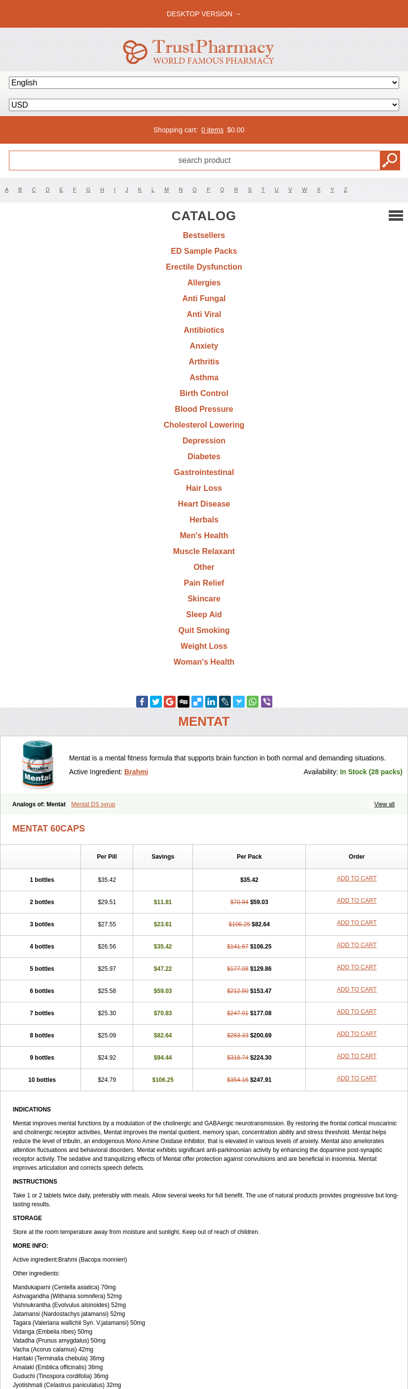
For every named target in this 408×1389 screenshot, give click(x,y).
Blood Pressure (204, 409)
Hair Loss (204, 488)
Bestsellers (204, 235)
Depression (204, 441)
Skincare (204, 599)
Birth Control (204, 393)
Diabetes (204, 456)
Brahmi (136, 772)
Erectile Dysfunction (204, 267)
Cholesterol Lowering (204, 425)
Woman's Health (204, 662)
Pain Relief (204, 583)
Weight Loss (204, 646)
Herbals (204, 520)
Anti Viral (204, 314)
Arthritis (203, 361)
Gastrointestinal (204, 472)
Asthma (204, 377)
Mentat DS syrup (93, 804)
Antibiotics (204, 330)
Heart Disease (204, 504)
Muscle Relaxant (204, 551)
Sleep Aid (204, 614)
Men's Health (204, 535)
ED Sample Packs (204, 251)
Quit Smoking (204, 630)
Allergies (204, 282)
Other (204, 567)
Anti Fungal (204, 298)
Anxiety (204, 346)
